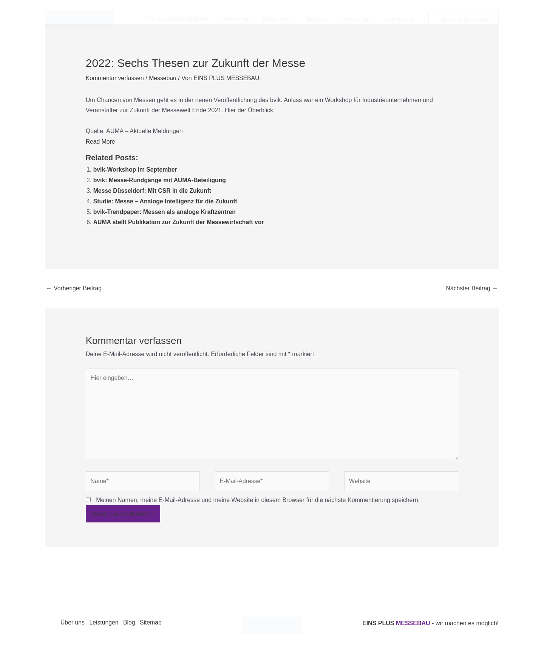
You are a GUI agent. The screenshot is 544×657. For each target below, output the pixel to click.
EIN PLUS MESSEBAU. (176, 19)
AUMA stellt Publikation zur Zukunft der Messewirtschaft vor (180, 220)
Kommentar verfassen (115, 78)
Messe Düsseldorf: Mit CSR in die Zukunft (153, 189)
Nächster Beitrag (471, 286)
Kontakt (317, 19)
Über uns (279, 19)
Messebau (164, 78)
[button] (463, 19)
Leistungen (235, 19)
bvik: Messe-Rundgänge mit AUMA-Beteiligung (160, 179)
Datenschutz (356, 19)
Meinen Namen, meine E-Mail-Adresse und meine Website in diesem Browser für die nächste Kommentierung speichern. (258, 499)
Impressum (400, 19)
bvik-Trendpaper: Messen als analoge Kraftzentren (165, 210)
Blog (132, 623)
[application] (291, 19)
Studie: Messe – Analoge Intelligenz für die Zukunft (166, 200)
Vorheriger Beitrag (74, 286)
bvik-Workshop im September (136, 169)
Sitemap (155, 623)
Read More (101, 141)
